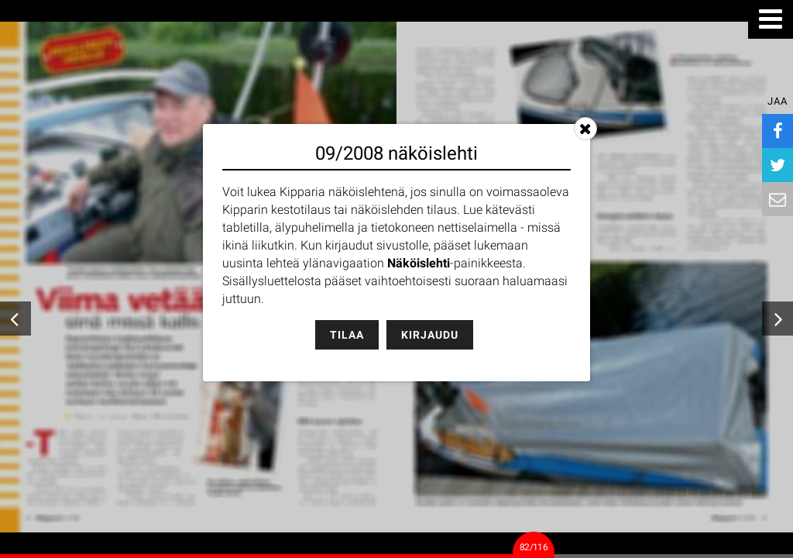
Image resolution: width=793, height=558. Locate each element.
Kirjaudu (429, 335)
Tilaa (347, 335)
